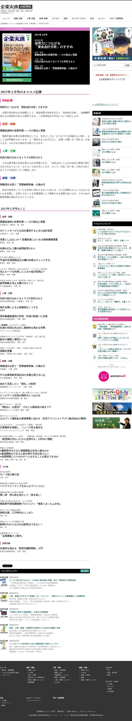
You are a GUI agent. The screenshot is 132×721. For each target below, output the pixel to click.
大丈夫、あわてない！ (115, 309)
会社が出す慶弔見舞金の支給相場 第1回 (115, 293)
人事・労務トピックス (62, 680)
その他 (30, 673)
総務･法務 (18, 18)
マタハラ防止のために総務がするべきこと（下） (115, 348)
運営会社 (61, 711)
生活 (92, 18)
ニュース (6, 18)
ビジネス (55, 18)
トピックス (6, 675)
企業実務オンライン (7, 24)
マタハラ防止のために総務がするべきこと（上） (115, 337)
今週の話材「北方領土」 (115, 231)
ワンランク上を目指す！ (115, 301)
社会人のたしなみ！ (115, 239)
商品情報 (19, 24)
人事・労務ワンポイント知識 (115, 357)
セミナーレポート (34, 700)
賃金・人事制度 (60, 670)
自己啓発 (110, 691)
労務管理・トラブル (62, 675)
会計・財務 (32, 675)
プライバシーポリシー (88, 711)
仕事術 (109, 689)
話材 (65, 18)
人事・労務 (57, 667)
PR (108, 670)
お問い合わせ (72, 711)
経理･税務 (43, 18)
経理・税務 (30, 667)
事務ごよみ (32, 670)
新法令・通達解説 (8, 670)
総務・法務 (83, 667)
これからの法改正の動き (10, 673)
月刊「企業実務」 (117, 18)
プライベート (6, 703)
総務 (82, 677)
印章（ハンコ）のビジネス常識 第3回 (115, 275)
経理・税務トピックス (36, 680)
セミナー (101, 18)
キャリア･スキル (79, 18)
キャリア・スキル (112, 681)
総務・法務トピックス (89, 680)
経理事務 (31, 682)
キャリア (110, 686)
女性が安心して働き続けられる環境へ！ (115, 327)
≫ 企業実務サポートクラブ (105, 104)
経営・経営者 (112, 673)
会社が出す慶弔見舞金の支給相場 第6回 (115, 284)
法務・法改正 (85, 675)
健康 (3, 705)
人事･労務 (31, 18)
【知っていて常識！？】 (115, 266)
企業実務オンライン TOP (45, 711)
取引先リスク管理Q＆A (36, 677)
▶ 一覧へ (84, 571)
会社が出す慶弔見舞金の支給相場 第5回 (115, 248)
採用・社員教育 (60, 677)
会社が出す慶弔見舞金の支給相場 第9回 (115, 257)
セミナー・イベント (33, 698)
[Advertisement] (83, 11)
